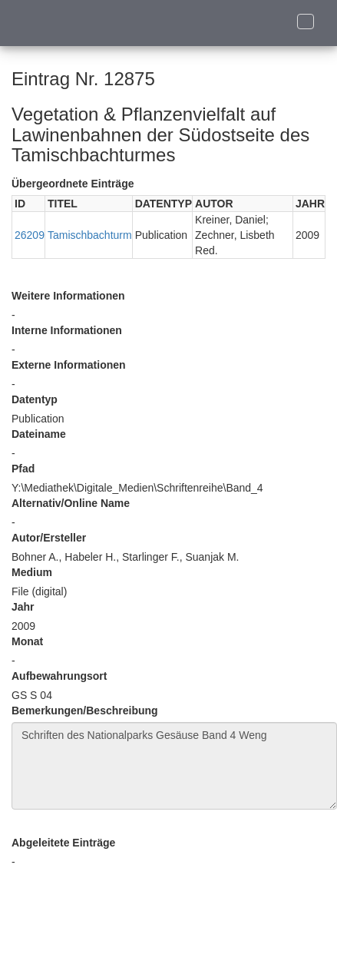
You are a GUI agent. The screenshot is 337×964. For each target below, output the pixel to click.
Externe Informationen (69, 365)
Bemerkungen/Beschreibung (85, 710)
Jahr (23, 607)
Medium (32, 572)
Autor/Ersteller (49, 538)
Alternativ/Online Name (71, 503)
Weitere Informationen (68, 296)
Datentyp (35, 399)
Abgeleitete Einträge (63, 842)
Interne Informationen (67, 330)
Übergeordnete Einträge (73, 183)
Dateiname (39, 434)
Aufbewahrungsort (59, 676)
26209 (30, 235)
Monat (27, 641)
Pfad (23, 468)
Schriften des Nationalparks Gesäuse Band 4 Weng (174, 766)
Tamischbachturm (90, 235)
